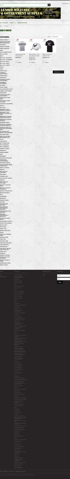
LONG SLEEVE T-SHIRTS (6, 178)
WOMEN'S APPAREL (5, 255)
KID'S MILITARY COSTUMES (4, 172)
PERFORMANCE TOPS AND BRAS (5, 212)
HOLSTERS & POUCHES (6, 158)
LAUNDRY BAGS (4, 176)
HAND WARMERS (4, 152)
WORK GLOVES (4, 264)
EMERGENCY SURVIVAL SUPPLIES (6, 120)
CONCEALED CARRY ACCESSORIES (5, 95)
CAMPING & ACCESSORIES (3, 73)
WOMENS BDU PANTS (5, 263)
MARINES (2, 180)
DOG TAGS (2, 107)
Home (1, 26)
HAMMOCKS (3, 150)
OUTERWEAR (3, 196)
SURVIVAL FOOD (4, 237)
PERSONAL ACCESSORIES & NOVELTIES (4, 215)
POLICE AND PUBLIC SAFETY (5, 219)
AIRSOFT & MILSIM (4, 46)
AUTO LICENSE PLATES (6, 52)
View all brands (3, 276)
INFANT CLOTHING (4, 167)
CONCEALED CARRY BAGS (5, 98)
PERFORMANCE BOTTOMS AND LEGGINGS (4, 208)
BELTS (1, 55)
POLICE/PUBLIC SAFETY (6, 221)
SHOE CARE (3, 226)
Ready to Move (3, 225)
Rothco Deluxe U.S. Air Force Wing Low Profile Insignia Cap (34, 56)
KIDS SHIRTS (3, 174)
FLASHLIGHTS (3, 141)
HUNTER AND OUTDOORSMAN (4, 160)
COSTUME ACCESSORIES (6, 103)
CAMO (1, 69)
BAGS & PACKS (4, 54)
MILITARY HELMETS (5, 192)
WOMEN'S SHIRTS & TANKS (5, 260)
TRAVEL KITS (3, 251)
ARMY (1, 50)
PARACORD (3, 198)
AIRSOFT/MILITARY (4, 48)
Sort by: (49, 36)
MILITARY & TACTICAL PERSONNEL (5, 188)
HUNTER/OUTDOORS (5, 162)
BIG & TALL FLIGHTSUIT (6, 57)
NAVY (1, 194)
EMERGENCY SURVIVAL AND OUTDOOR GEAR (6, 117)
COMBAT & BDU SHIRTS (6, 91)
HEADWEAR (3, 156)
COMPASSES (3, 92)
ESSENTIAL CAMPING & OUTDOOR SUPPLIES (6, 125)
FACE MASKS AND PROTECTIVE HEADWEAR (6, 132)
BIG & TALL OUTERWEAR (6, 59)
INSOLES (2, 169)
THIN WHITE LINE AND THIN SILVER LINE (5, 249)
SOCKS (2, 232)
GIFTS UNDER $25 (4, 145)
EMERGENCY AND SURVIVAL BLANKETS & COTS (6, 113)
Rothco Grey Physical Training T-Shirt (20, 55)
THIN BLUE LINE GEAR (5, 242)
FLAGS (1, 139)
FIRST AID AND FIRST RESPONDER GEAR (5, 42)
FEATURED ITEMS (4, 134)
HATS (1, 154)
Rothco (1, 274)
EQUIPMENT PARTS (5, 122)
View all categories (18, 467)
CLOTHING (2, 85)
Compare (19, 62)
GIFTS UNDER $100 (4, 143)
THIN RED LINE (3, 246)
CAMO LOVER (3, 70)
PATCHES (2, 202)
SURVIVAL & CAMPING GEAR (5, 235)
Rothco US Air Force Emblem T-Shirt (47, 55)
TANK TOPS (3, 239)
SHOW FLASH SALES (5, 230)
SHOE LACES (3, 228)
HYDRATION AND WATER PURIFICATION (6, 165)
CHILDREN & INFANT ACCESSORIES (5, 80)
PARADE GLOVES (4, 200)
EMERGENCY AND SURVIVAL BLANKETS (5, 110)
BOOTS (2, 67)
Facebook (44, 275)
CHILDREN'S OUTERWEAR (3, 83)
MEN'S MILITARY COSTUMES (4, 182)
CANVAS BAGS (3, 75)
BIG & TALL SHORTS (5, 65)
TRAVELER (2, 253)
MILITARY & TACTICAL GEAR (5, 185)
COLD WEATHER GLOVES (6, 89)
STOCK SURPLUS (4, 39)
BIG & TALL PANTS (4, 61)
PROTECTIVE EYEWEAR (6, 223)
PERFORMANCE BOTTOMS (4, 204)
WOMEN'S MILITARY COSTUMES (5, 257)
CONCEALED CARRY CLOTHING (5, 101)
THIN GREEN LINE (4, 244)
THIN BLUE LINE (4, 241)
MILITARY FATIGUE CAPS (6, 190)
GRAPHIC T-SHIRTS (4, 148)
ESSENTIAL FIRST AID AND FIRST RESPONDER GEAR (6, 128)
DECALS (2, 105)
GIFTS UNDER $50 (4, 146)
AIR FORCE (3, 44)
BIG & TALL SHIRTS (4, 63)
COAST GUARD (3, 87)
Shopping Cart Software (24, 474)
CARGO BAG (3, 77)
